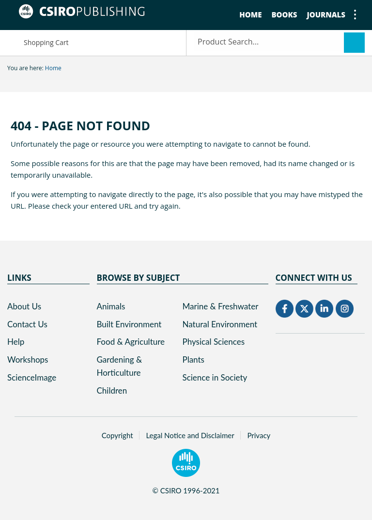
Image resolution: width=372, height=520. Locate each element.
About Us (24, 306)
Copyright (117, 435)
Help (15, 341)
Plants (193, 359)
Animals (111, 306)
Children (112, 390)
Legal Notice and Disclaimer (190, 435)
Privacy (258, 435)
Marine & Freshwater (221, 306)
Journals (326, 14)
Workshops (27, 359)
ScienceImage (31, 377)
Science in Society (215, 377)
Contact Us (27, 324)
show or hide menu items (350, 14)
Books (284, 14)
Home (250, 14)
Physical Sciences (214, 341)
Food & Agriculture (131, 341)
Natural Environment (220, 324)
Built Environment (129, 324)
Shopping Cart (37, 41)
